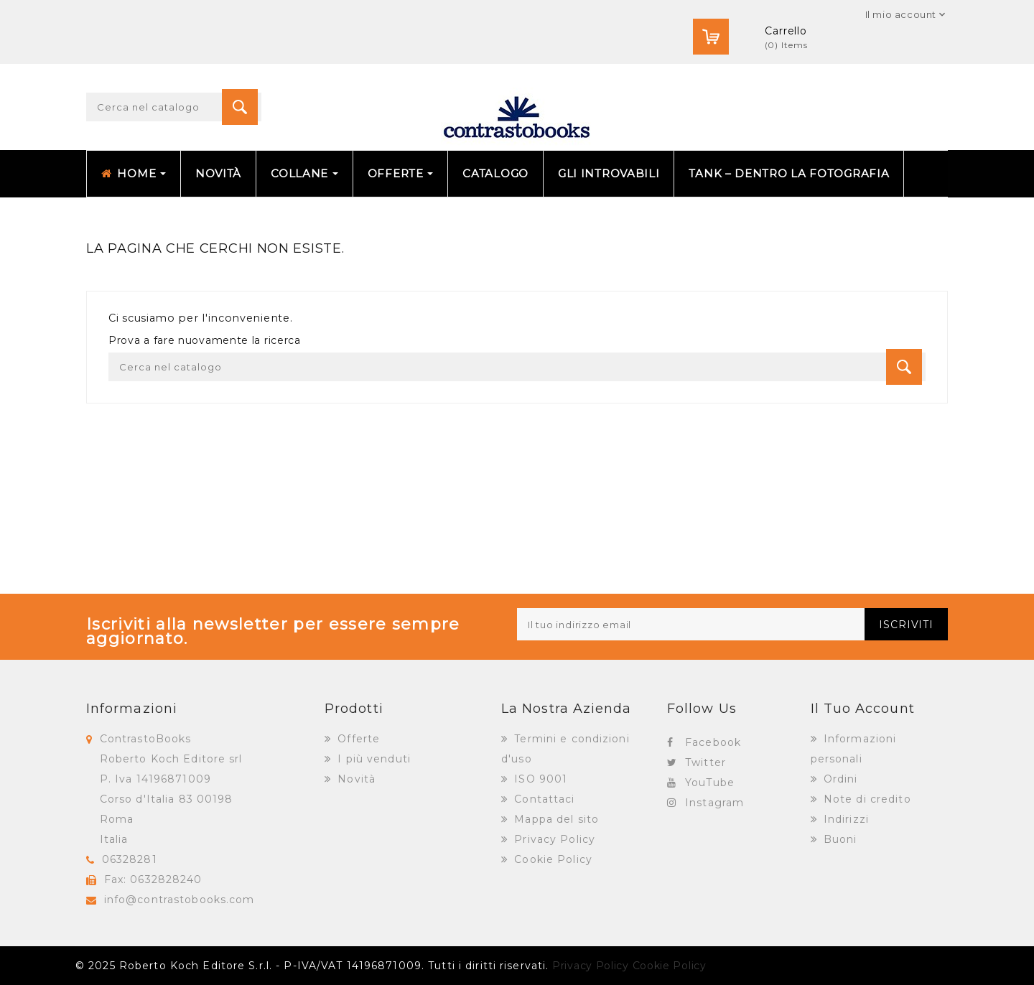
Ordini (839, 778)
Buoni (838, 839)
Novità (355, 778)
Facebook (713, 742)
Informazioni (131, 708)
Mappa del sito (555, 819)
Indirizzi (844, 819)
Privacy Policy (553, 839)
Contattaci (542, 799)
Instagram (714, 802)
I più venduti (372, 758)
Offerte (357, 738)
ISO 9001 (539, 778)
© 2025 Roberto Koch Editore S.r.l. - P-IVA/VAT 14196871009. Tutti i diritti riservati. (312, 965)
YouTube (710, 782)
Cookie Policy (551, 859)
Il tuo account (863, 708)
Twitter (705, 762)
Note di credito (865, 799)
